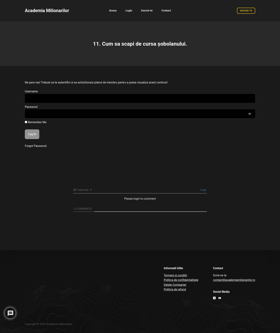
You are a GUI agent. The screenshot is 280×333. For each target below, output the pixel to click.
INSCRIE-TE (246, 10)
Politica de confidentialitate (181, 280)
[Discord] (219, 298)
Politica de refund (175, 289)
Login (203, 189)
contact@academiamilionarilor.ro (234, 280)
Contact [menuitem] (166, 10)
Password (31, 107)
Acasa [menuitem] (113, 10)
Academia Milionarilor (47, 10)
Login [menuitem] (129, 10)
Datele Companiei (175, 284)
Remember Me (35, 122)
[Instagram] (214, 298)
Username (31, 91)
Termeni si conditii (175, 275)
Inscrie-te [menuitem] (146, 10)
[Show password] (249, 113)
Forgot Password (35, 146)
